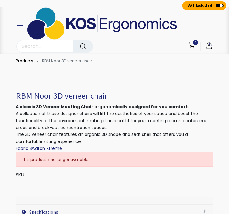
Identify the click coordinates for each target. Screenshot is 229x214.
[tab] (114, 201)
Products (24, 61)
